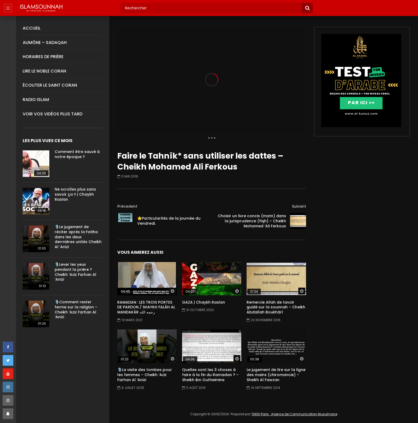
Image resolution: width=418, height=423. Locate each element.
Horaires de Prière (43, 57)
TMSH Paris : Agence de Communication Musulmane (294, 414)
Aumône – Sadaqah (45, 42)
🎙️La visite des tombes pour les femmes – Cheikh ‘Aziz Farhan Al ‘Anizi (144, 374)
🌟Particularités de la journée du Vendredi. (168, 221)
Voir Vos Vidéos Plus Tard (52, 114)
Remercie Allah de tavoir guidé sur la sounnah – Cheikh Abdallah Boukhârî (276, 307)
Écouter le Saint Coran (50, 85)
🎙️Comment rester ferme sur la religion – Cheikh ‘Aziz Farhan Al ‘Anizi (76, 309)
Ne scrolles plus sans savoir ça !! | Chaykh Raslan (75, 194)
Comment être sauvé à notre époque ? (77, 154)
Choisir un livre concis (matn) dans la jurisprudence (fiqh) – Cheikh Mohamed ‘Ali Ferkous (252, 221)
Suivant (299, 206)
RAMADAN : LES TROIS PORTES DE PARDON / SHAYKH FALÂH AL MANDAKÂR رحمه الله (146, 307)
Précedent (127, 206)
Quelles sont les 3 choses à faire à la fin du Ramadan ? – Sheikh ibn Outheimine (210, 374)
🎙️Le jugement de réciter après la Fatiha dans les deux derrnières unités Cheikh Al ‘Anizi (78, 237)
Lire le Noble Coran (44, 71)
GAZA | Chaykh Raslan (203, 302)
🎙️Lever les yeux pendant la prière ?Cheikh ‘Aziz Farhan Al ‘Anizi (75, 272)
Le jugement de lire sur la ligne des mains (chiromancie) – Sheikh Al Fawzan (276, 374)
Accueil (32, 28)
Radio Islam (36, 99)
